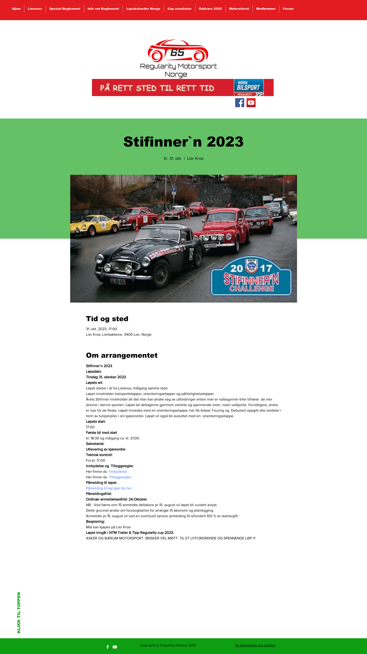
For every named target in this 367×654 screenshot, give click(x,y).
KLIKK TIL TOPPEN (19, 612)
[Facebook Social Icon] (239, 102)
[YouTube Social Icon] (251, 102)
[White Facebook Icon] (107, 647)
